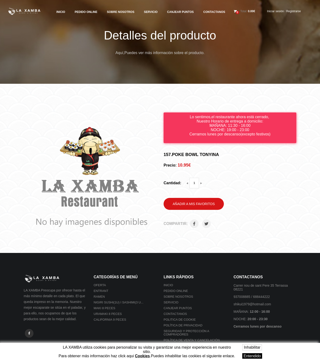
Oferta (100, 285)
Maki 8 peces (104, 308)
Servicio (151, 12)
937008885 (242, 297)
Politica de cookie (180, 319)
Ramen (99, 296)
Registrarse (293, 11)
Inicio (60, 12)
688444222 (261, 297)
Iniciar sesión (275, 11)
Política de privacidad (183, 325)
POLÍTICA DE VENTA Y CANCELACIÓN (192, 340)
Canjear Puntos (180, 12)
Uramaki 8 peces (108, 314)
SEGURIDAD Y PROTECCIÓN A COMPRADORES (186, 332)
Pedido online (86, 12)
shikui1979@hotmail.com (252, 304)
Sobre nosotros (120, 12)
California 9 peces (110, 319)
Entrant (101, 291)
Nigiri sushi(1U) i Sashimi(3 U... (118, 302)
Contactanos (214, 12)
